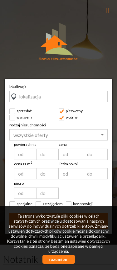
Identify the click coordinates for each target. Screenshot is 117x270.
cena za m (23, 163)
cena (63, 144)
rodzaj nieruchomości (27, 125)
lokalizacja (18, 86)
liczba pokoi (68, 163)
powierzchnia (25, 144)
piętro (19, 183)
